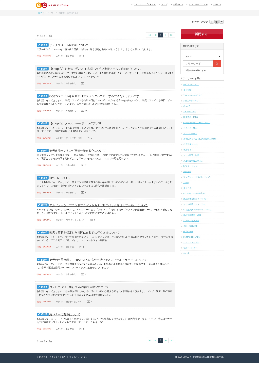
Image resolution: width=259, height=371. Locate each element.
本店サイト (188, 149)
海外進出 (187, 171)
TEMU (186, 182)
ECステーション (190, 166)
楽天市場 (187, 89)
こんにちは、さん (145, 4)
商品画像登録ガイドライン (195, 198)
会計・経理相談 (190, 226)
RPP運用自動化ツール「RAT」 (196, 122)
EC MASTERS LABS (191, 237)
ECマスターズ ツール (198, 4)
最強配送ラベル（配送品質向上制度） (200, 138)
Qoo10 (186, 106)
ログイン (217, 4)
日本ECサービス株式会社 (194, 365)
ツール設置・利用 (191, 155)
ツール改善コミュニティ (194, 204)
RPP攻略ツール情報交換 (194, 193)
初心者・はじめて (191, 84)
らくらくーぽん (190, 128)
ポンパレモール (190, 133)
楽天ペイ (187, 187)
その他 (186, 253)
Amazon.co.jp (189, 111)
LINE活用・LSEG (190, 117)
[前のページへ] (155, 35)
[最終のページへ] (171, 35)
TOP (40, 13)
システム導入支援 (191, 220)
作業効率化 (188, 231)
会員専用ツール (190, 144)
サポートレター (190, 247)
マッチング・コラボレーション (197, 177)
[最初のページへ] (149, 35)
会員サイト (178, 4)
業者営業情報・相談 (192, 215)
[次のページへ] (166, 35)
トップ (164, 4)
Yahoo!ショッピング (192, 95)
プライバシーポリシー (79, 365)
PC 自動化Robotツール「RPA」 (197, 209)
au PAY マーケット (191, 100)
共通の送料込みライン (193, 160)
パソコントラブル (191, 242)
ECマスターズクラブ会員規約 (52, 365)
